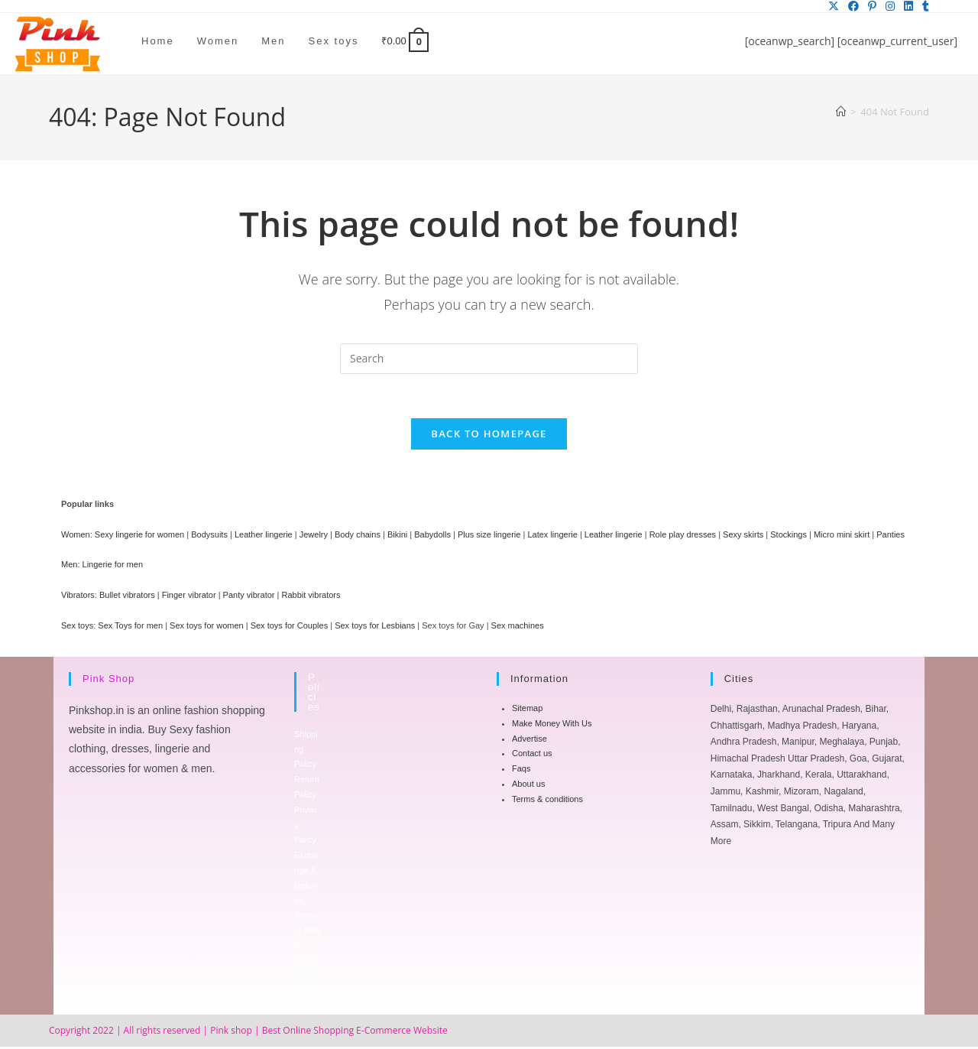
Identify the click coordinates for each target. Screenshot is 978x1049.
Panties (890, 536)
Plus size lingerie (489, 536)
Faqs (521, 770)
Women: (76, 536)
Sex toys (77, 627)
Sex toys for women (207, 627)
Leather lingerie (264, 536)
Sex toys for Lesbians (375, 627)
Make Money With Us (552, 725)
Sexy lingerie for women (139, 536)
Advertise (529, 740)
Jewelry (314, 536)
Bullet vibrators (127, 597)
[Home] (841, 112)
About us (528, 786)
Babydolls (432, 536)
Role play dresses (682, 536)
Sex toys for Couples (290, 627)
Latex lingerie (552, 536)
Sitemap (527, 710)
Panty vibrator (249, 597)
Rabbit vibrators (310, 597)
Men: (70, 567)
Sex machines (517, 627)
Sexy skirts (743, 536)
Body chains (358, 536)
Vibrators (78, 597)
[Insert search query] (489, 358)
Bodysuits (209, 536)
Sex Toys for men (130, 627)
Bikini (397, 536)
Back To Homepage (488, 436)
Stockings (788, 536)
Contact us (532, 756)
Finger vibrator (189, 597)
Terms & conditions (547, 801)
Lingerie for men (113, 567)
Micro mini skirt (842, 536)
